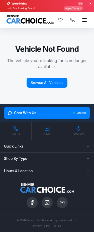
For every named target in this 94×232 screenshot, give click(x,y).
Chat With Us (47, 113)
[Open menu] (84, 20)
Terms (57, 225)
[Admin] (75, 220)
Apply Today (73, 8)
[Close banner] (90, 3)
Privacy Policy (41, 225)
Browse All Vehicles (47, 82)
